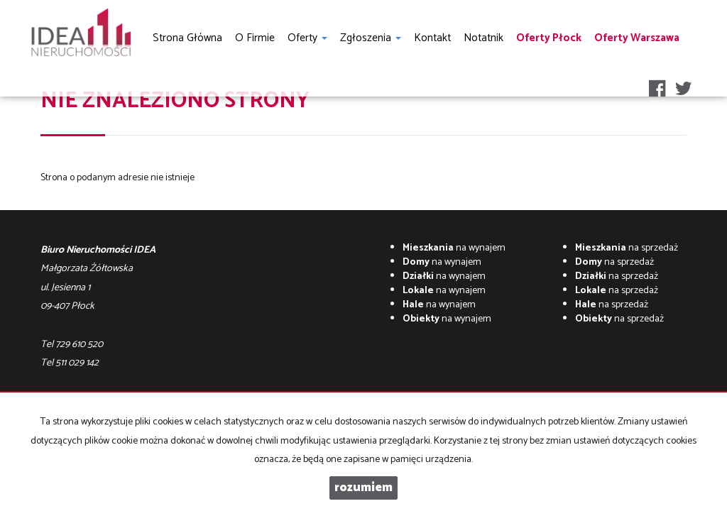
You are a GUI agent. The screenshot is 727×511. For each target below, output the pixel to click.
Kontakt (432, 38)
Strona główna (187, 38)
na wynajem (454, 248)
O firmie (255, 38)
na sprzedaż (626, 248)
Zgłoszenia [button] (370, 38)
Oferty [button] (307, 38)
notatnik (483, 38)
